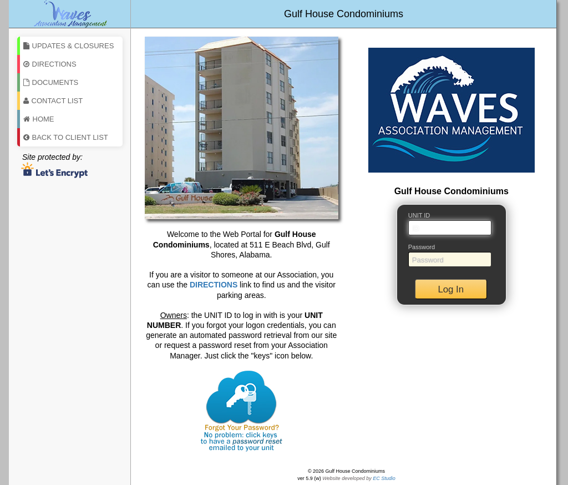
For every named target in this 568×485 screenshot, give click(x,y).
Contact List (53, 101)
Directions (50, 64)
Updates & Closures (68, 46)
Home (38, 119)
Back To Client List (65, 137)
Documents (51, 82)
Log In (451, 289)
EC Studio (384, 478)
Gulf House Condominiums (343, 13)
